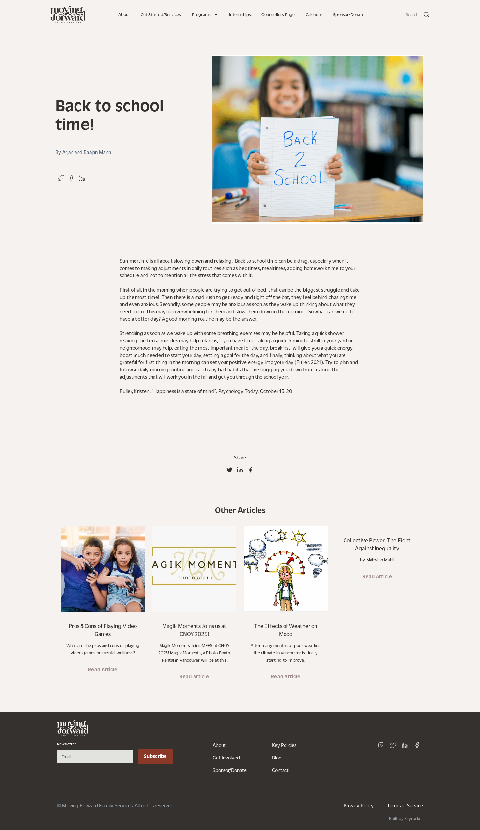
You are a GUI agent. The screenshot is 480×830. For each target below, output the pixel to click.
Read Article (103, 670)
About (124, 14)
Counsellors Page (278, 14)
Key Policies (284, 745)
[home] (68, 14)
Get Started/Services (161, 14)
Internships (240, 14)
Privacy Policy (359, 805)
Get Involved (226, 757)
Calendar (314, 14)
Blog (277, 757)
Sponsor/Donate (348, 14)
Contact (280, 770)
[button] (205, 14)
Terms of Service (405, 805)
